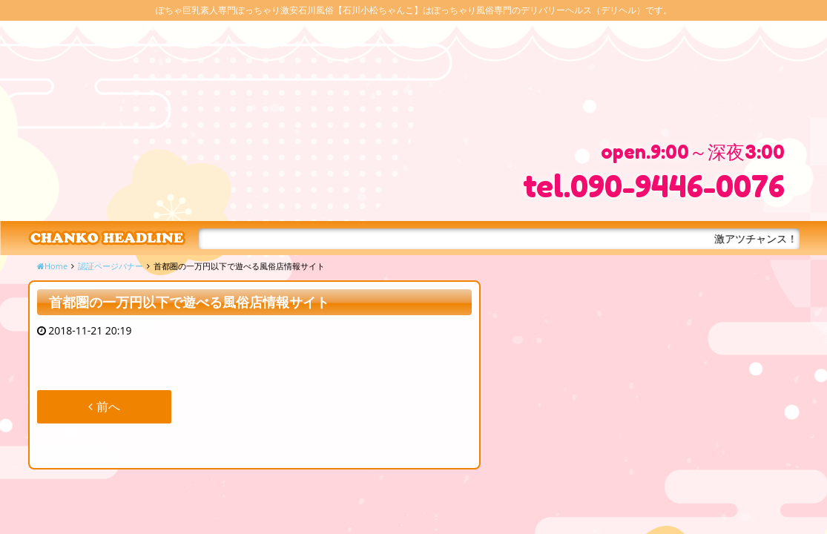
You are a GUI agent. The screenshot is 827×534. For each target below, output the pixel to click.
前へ (103, 406)
